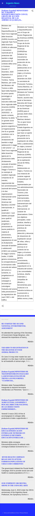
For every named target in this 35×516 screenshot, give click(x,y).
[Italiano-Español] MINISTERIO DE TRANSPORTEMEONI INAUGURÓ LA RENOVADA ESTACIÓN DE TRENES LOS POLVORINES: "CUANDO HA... (15, 376)
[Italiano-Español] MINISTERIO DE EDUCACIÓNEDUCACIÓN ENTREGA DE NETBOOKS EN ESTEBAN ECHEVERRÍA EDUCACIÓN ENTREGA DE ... (14, 433)
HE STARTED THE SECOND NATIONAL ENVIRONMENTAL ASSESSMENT (13, 326)
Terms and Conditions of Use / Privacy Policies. (16, 513)
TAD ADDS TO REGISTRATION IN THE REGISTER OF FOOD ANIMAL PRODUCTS (14, 350)
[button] (32, 11)
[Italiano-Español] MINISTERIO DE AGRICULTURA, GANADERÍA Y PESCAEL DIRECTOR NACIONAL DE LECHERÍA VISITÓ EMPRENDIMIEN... (14, 404)
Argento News (12, 3)
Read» (31, 342)
